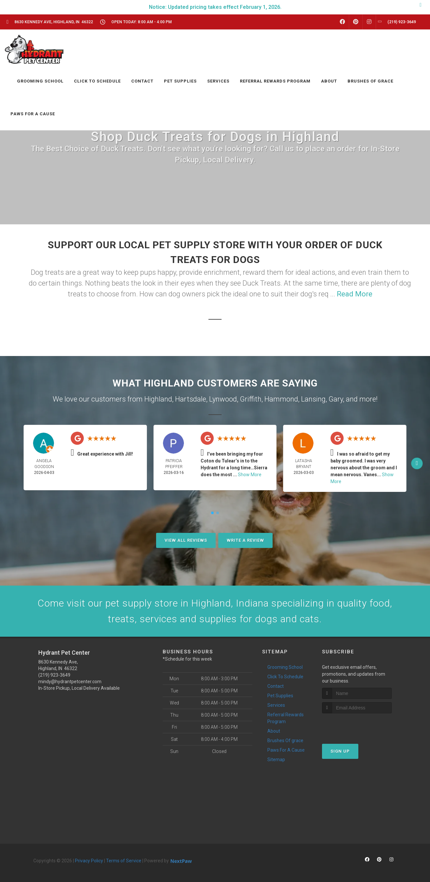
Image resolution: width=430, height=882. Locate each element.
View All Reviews (186, 540)
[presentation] (357, 726)
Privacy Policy (89, 860)
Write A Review (245, 540)
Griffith (250, 399)
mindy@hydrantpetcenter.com (69, 681)
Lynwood (223, 399)
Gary (336, 399)
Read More (354, 294)
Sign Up (340, 751)
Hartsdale (190, 399)
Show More (249, 474)
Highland (158, 399)
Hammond (281, 399)
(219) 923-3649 (54, 675)
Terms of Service (123, 860)
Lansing (313, 399)
